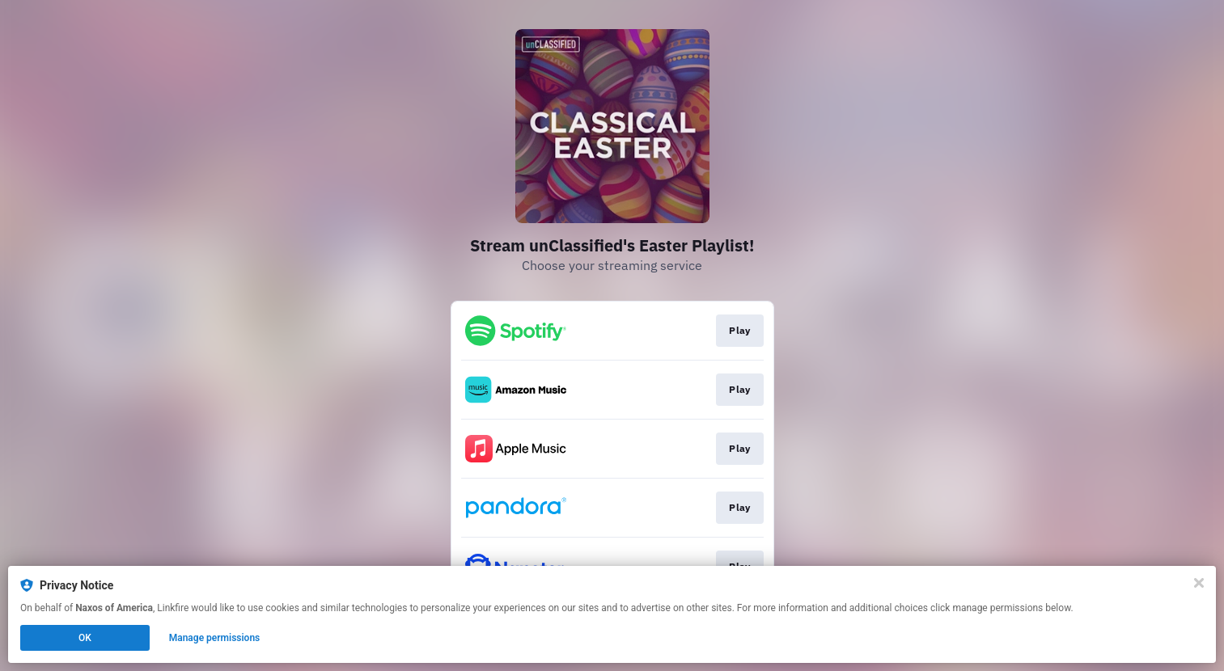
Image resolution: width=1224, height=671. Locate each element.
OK (84, 638)
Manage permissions (214, 638)
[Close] (1199, 583)
